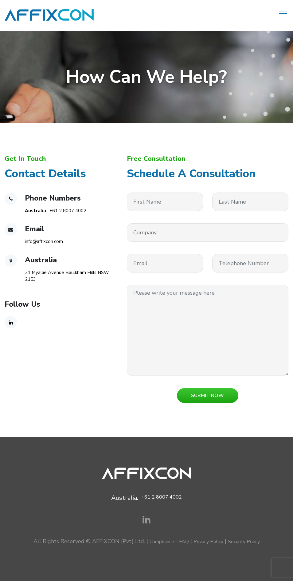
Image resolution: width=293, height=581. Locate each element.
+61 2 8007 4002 (67, 211)
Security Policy (244, 541)
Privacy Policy (208, 541)
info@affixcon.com (44, 241)
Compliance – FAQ (169, 541)
